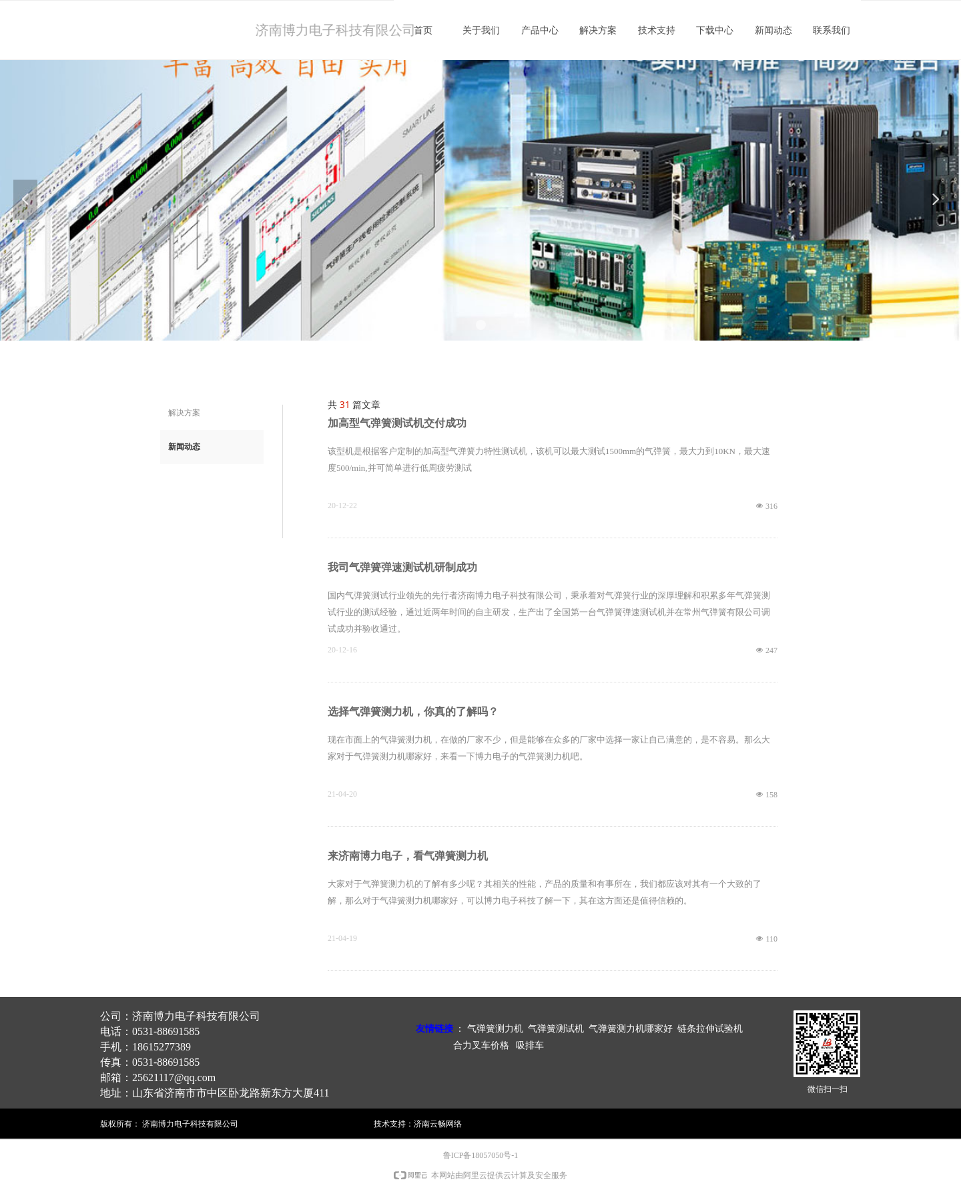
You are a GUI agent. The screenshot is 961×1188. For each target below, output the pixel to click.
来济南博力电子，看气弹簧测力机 (408, 855)
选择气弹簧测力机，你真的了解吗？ (413, 711)
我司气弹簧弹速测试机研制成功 (402, 567)
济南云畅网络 (438, 1123)
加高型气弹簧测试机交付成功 (397, 423)
